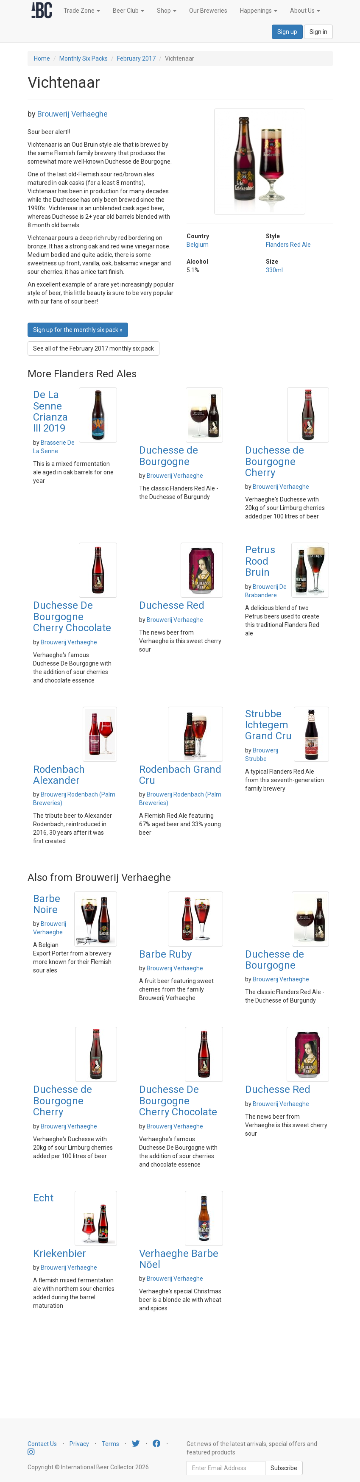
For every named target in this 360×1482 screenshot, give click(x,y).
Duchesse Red (171, 605)
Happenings (258, 10)
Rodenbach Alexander (59, 774)
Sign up (287, 31)
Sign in (318, 31)
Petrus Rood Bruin (260, 561)
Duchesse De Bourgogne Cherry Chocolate (72, 616)
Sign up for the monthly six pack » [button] (78, 329)
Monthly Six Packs (83, 58)
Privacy (79, 1443)
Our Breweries (208, 10)
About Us (305, 10)
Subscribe (284, 1468)
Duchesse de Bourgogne (168, 455)
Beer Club (128, 10)
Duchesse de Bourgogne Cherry (274, 461)
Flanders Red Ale (288, 244)
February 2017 (136, 58)
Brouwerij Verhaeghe (72, 113)
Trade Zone (82, 10)
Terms (110, 1443)
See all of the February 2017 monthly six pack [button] (93, 348)
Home (42, 58)
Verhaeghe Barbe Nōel (178, 1259)
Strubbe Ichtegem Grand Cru (268, 725)
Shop (166, 10)
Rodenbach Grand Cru (180, 774)
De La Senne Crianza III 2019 (50, 411)
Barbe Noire (46, 904)
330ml (274, 270)
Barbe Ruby (165, 954)
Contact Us (42, 1443)
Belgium (198, 244)
